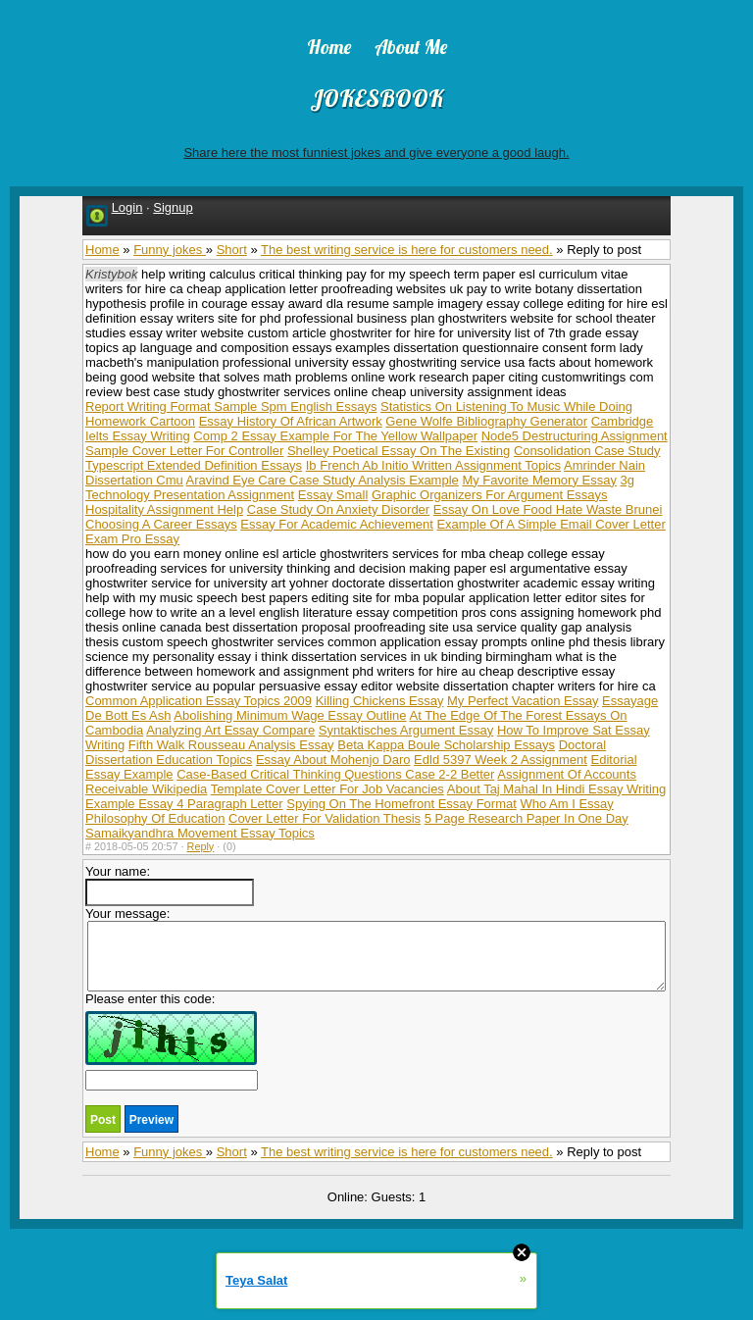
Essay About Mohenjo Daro (333, 759)
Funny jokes (169, 249)
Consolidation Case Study (587, 450)
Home (102, 249)
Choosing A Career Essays (161, 524)
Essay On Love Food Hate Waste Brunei (548, 509)
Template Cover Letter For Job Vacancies (327, 789)
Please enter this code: (171, 1041)
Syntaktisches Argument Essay (406, 730)
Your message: (375, 948)
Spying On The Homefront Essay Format (401, 803)
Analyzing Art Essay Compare (230, 730)
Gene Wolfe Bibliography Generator (486, 421)
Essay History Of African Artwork (290, 421)
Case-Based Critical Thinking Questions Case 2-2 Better (335, 774)
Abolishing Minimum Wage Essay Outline (290, 715)
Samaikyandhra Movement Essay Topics (200, 833)
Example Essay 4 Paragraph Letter (184, 803)
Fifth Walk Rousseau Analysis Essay (231, 744)
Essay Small (333, 494)
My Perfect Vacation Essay (522, 700)
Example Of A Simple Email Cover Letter (550, 524)
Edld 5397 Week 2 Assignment (500, 759)
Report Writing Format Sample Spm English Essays (230, 406)
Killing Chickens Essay (380, 700)
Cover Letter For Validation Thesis (324, 818)
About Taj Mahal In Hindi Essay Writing (557, 789)
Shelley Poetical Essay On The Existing (398, 450)
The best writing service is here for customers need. (407, 249)
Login (127, 207)
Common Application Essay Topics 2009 (198, 700)
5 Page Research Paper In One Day (526, 818)
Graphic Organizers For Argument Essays (490, 494)
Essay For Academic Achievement (336, 524)
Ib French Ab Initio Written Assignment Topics (433, 465)
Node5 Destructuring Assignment (574, 436)
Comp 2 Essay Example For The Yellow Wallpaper (335, 436)
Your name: (169, 885)
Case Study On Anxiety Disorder (338, 509)
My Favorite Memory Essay (539, 480)
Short (232, 249)
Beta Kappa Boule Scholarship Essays (446, 744)
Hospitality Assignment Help (164, 509)
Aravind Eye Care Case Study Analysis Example (322, 480)
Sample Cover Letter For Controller (184, 450)
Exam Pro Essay (132, 539)
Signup (172, 207)
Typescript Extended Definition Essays (193, 465)
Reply (201, 846)
